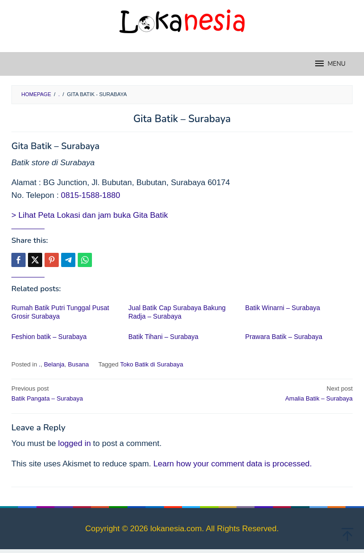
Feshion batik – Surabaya (49, 336)
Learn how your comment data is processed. (233, 463)
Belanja (54, 364)
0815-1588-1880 (90, 195)
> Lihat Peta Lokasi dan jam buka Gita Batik (89, 215)
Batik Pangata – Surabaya (93, 393)
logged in (74, 443)
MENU (330, 63)
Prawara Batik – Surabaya (283, 336)
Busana (78, 364)
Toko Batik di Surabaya (151, 364)
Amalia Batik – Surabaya (271, 393)
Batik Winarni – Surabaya (282, 308)
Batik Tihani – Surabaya (163, 336)
